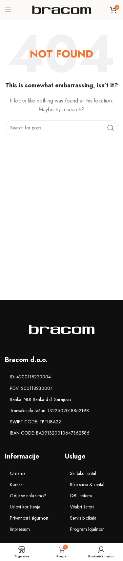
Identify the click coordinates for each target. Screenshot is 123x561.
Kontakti (17, 484)
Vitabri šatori (82, 507)
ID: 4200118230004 (30, 376)
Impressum (20, 529)
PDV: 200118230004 (31, 388)
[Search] (61, 127)
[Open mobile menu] (8, 9)
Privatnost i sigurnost (29, 518)
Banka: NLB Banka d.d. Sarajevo (40, 399)
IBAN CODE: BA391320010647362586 (50, 433)
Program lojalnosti (87, 529)
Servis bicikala (83, 518)
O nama (18, 473)
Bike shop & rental (87, 484)
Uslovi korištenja (25, 507)
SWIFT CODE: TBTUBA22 (35, 421)
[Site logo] (61, 9)
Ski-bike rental (83, 473)
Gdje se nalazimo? (28, 495)
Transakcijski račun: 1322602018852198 (49, 410)
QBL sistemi (81, 495)
